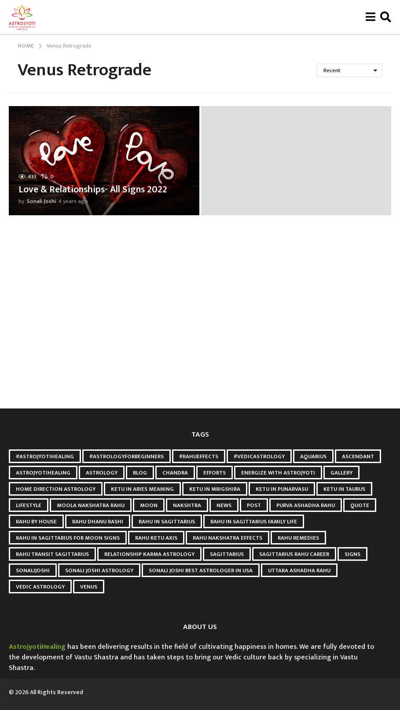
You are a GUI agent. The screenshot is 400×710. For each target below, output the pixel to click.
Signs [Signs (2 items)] (352, 554)
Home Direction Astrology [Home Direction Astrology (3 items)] (55, 489)
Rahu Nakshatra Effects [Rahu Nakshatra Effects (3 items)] (227, 538)
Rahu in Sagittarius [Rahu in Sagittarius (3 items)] (167, 521)
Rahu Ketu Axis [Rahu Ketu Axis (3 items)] (156, 538)
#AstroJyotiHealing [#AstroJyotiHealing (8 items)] (45, 456)
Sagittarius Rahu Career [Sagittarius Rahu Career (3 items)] (294, 554)
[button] (370, 17)
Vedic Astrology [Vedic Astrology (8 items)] (40, 587)
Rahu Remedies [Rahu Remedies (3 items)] (298, 538)
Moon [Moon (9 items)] (149, 505)
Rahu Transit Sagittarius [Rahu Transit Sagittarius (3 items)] (52, 554)
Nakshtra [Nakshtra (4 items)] (187, 505)
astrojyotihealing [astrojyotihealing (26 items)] (43, 473)
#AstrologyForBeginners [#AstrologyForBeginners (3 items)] (126, 456)
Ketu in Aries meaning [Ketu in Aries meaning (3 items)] (142, 489)
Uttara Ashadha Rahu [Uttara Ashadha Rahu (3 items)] (299, 570)
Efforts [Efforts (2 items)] (214, 473)
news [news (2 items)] (224, 505)
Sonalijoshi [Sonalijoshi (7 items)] (33, 570)
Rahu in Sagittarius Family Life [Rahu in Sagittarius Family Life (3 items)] (253, 521)
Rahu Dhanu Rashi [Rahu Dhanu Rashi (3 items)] (97, 521)
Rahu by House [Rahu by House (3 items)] (36, 521)
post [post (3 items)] (254, 505)
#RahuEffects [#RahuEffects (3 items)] (198, 456)
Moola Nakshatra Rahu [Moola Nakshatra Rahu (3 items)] (91, 505)
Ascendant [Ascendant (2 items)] (358, 456)
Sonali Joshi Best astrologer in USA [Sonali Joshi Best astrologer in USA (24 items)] (201, 570)
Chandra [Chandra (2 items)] (175, 473)
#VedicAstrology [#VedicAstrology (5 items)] (259, 456)
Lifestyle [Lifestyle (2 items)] (28, 505)
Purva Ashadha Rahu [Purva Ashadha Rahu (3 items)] (305, 505)
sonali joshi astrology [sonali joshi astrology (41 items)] (99, 570)
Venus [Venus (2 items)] (88, 587)
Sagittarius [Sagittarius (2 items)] (227, 554)
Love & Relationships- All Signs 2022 (94, 189)
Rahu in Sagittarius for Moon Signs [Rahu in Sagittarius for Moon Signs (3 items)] (68, 538)
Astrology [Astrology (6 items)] (101, 473)
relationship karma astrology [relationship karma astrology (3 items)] (149, 554)
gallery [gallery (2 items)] (341, 473)
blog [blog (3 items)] (140, 473)
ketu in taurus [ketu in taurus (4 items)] (344, 489)
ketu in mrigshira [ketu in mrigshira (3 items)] (214, 489)
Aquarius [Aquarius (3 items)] (313, 456)
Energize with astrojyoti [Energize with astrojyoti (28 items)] (278, 473)
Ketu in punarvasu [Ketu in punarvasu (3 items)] (282, 489)
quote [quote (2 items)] (359, 505)
